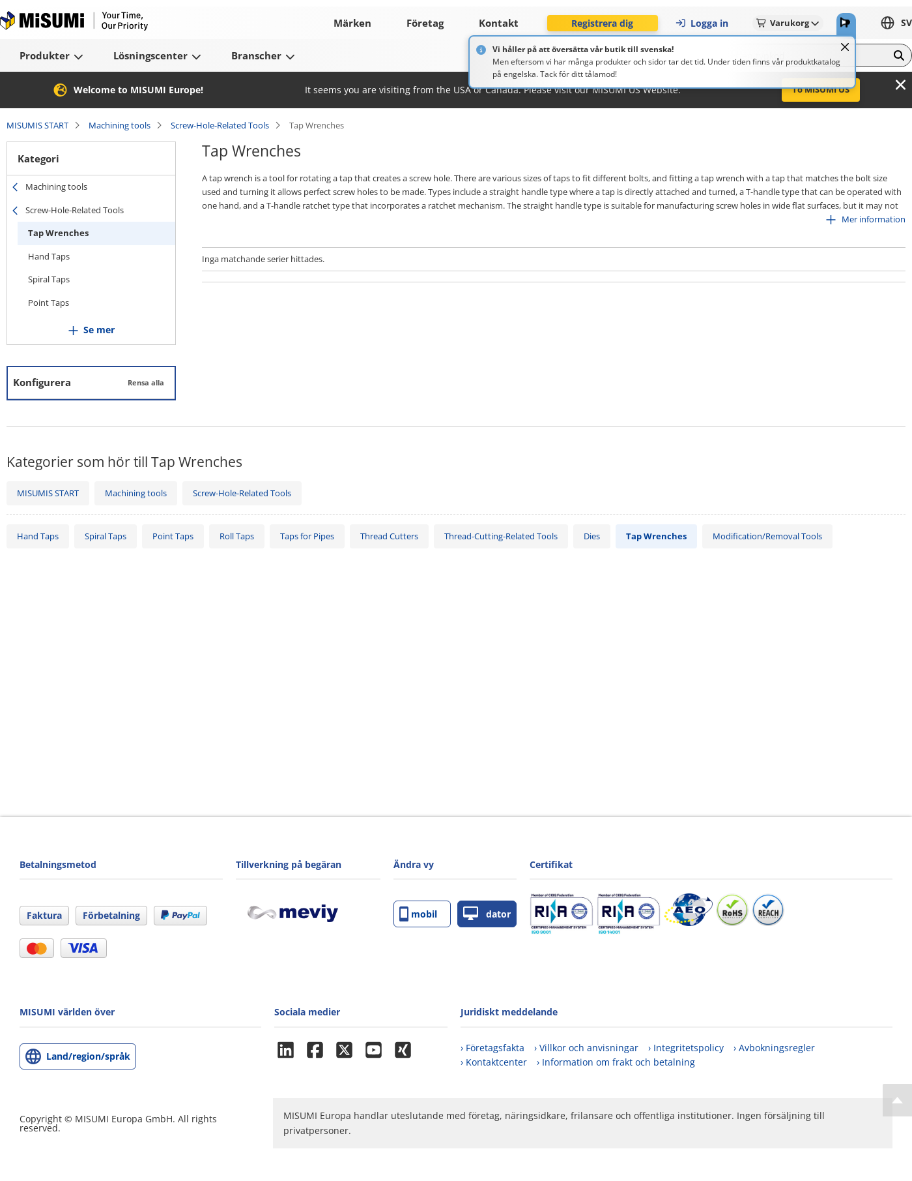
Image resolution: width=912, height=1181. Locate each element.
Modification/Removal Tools (767, 536)
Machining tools (119, 125)
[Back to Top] (897, 1100)
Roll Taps (237, 536)
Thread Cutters (389, 536)
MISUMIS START (37, 125)
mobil (418, 913)
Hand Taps (49, 256)
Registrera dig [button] (602, 23)
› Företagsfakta (492, 1047)
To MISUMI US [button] (820, 89)
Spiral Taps (49, 279)
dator (487, 913)
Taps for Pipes (307, 536)
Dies (592, 536)
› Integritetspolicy (686, 1047)
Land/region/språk (88, 1056)
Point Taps (48, 302)
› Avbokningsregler (774, 1047)
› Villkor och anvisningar (586, 1047)
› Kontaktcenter (494, 1062)
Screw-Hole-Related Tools (220, 125)
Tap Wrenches (58, 233)
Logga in (701, 23)
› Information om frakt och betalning (616, 1062)
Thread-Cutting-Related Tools (501, 536)
